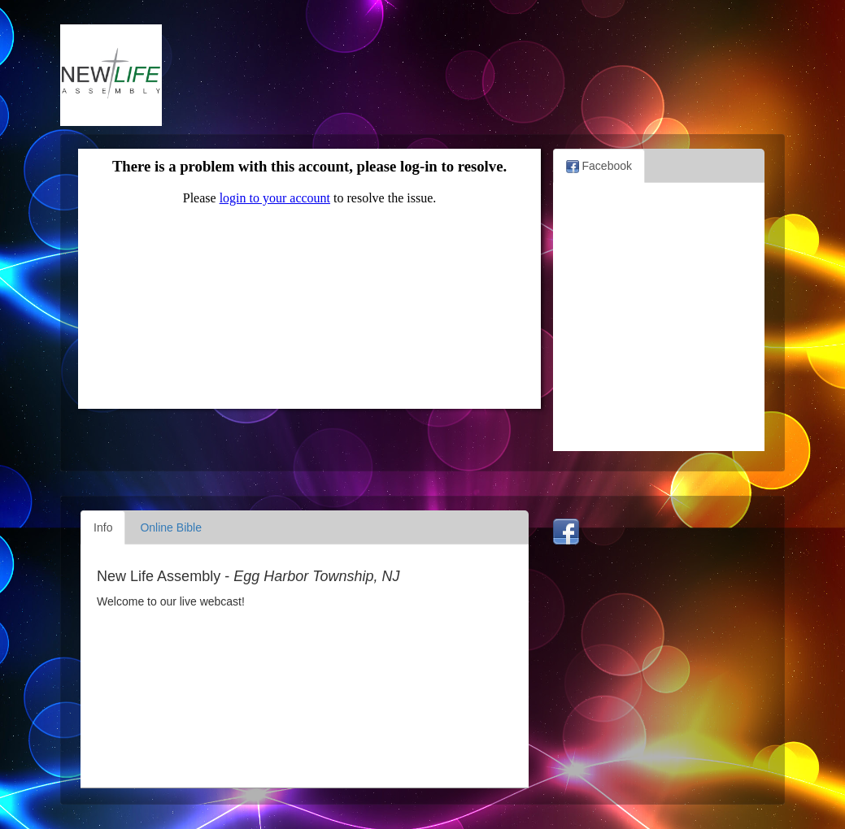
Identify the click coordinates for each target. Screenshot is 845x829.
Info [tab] (103, 527)
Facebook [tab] (599, 166)
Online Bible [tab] (171, 527)
